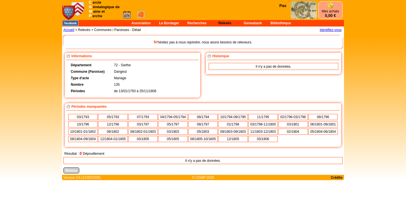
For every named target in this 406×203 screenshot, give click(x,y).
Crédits (336, 178)
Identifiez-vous (330, 30)
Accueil (68, 30)
